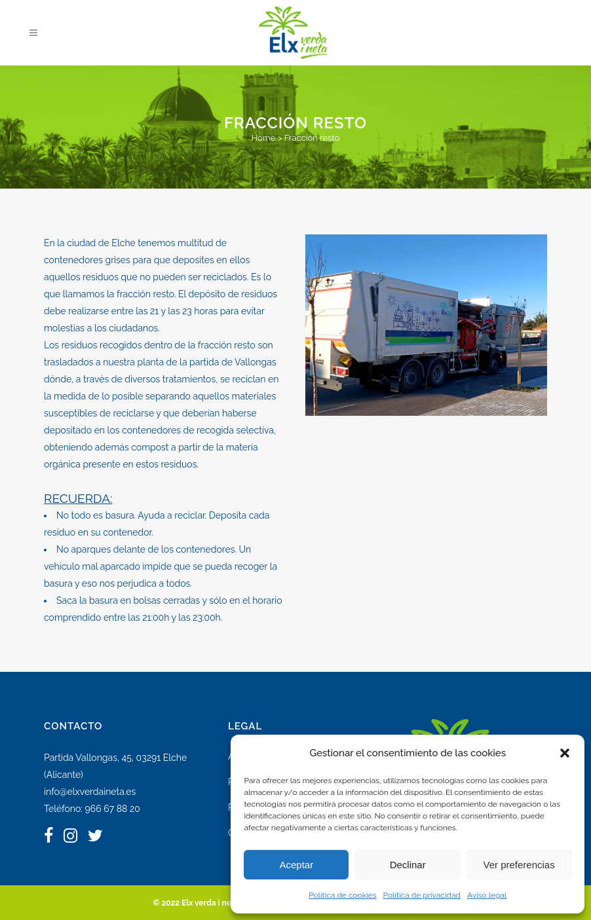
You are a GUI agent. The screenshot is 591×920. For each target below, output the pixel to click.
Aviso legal (486, 895)
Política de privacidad (422, 895)
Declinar (408, 864)
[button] (564, 753)
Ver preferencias (518, 864)
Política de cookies (342, 895)
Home (264, 138)
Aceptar (297, 864)
